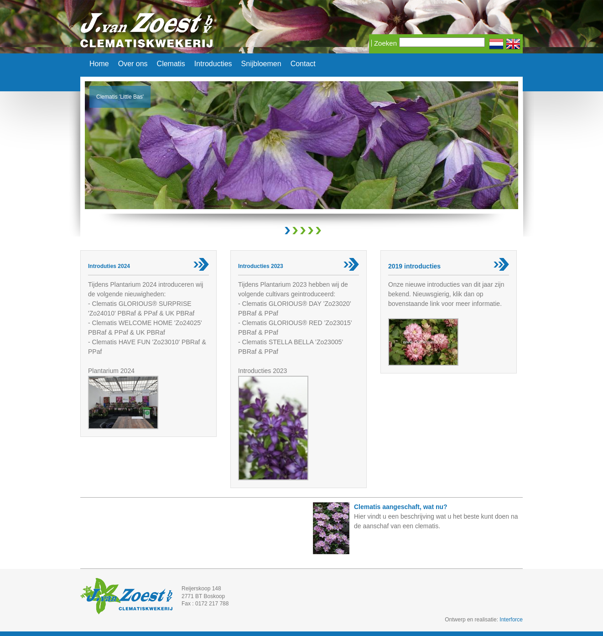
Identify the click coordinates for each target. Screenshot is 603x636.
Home (99, 64)
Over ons (133, 64)
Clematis (171, 64)
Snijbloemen (261, 64)
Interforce (511, 619)
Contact (303, 64)
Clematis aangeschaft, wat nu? (400, 506)
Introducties (213, 64)
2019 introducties (414, 266)
